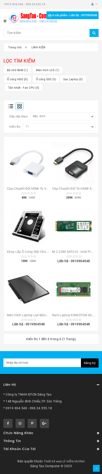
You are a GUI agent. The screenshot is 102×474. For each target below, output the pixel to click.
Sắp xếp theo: (18, 116)
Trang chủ (15, 47)
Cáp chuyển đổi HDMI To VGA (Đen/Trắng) (38, 188)
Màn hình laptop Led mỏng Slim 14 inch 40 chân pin (46, 315)
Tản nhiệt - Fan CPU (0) (23, 87)
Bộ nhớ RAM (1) (17, 70)
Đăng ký (90, 363)
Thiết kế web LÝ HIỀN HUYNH (64, 461)
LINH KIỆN (39, 47)
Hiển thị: (15, 126)
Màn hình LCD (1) (47, 70)
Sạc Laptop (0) (73, 79)
